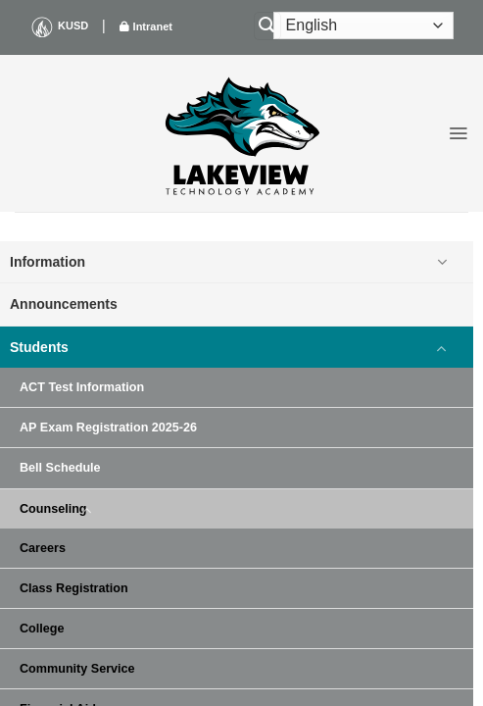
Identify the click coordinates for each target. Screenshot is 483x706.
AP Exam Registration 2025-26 (108, 427)
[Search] (267, 26)
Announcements (64, 304)
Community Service (77, 669)
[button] (458, 133)
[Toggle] (442, 262)
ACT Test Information (82, 387)
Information (47, 262)
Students (39, 347)
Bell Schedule (60, 468)
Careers (43, 548)
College (42, 628)
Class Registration (74, 588)
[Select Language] (363, 25)
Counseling (53, 509)
